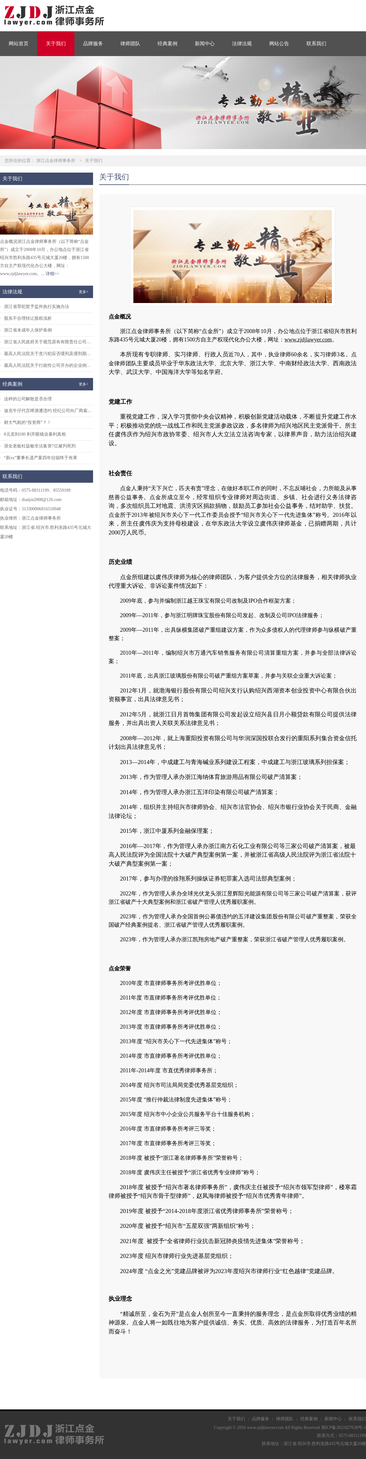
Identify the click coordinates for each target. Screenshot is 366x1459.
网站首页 (19, 43)
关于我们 (56, 43)
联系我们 (316, 43)
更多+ (83, 292)
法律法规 (242, 43)
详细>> (52, 273)
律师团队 (130, 43)
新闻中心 (205, 43)
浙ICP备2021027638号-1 (343, 1427)
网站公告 (279, 43)
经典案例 (167, 43)
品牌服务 (93, 43)
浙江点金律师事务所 (55, 160)
